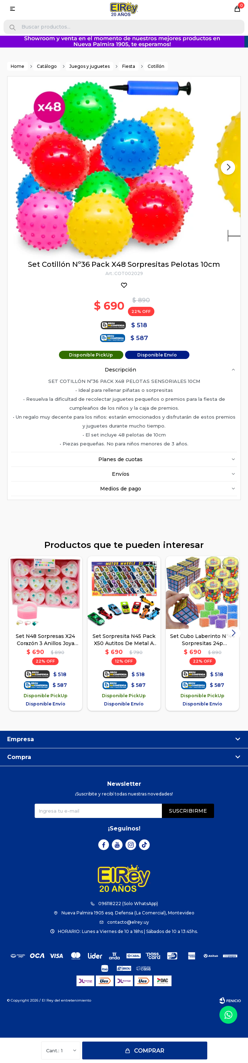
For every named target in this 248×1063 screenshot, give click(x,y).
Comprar (149, 1050)
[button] (12, 28)
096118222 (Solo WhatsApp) (128, 903)
